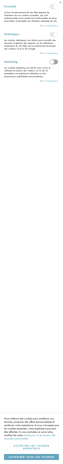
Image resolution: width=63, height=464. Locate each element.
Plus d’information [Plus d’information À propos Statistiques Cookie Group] (49, 53)
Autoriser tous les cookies (31, 457)
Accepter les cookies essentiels (31, 447)
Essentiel (54, 6)
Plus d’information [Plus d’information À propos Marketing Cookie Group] (49, 81)
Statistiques (54, 34)
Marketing (54, 61)
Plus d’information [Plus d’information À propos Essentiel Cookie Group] (49, 25)
